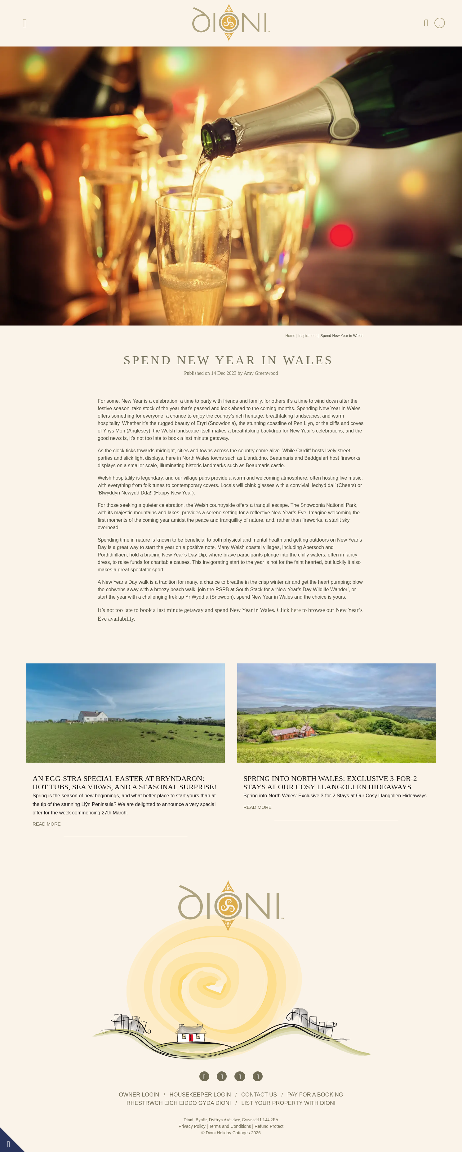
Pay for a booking (315, 1095)
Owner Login (139, 1095)
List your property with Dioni (288, 1103)
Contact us (259, 1095)
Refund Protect (269, 1126)
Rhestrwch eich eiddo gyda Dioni (179, 1103)
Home (290, 336)
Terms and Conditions (230, 1126)
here (296, 610)
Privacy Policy (192, 1126)
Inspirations (307, 336)
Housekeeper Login (200, 1095)
